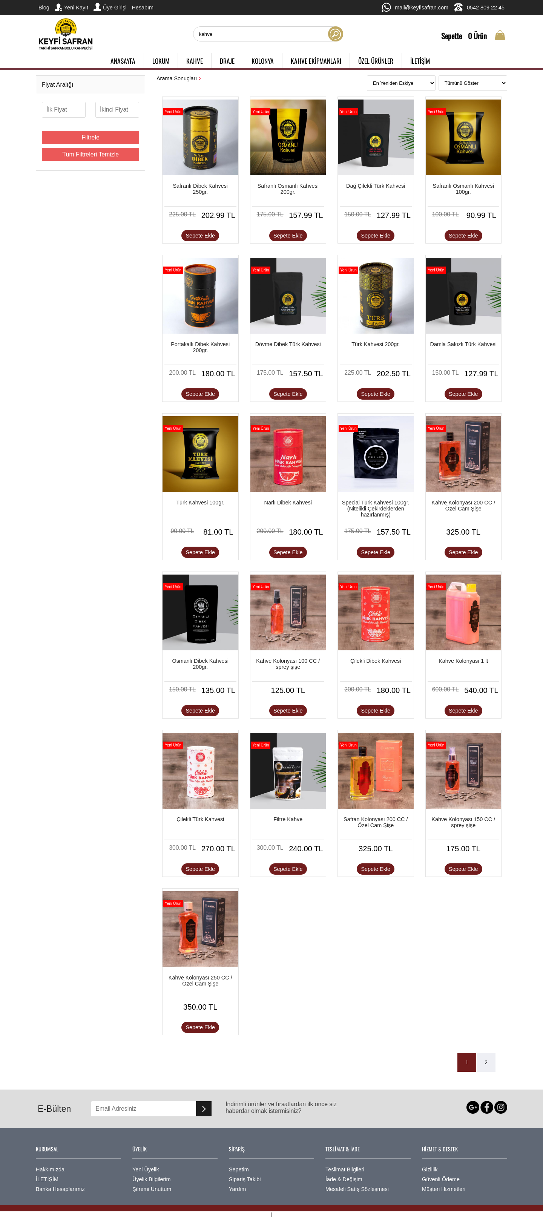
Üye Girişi (110, 7)
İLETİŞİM (420, 61)
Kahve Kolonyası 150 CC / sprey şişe (463, 822)
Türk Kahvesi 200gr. (375, 344)
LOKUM (160, 61)
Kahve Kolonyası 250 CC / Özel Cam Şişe (200, 981)
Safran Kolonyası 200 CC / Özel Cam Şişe (376, 822)
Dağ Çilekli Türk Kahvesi (375, 186)
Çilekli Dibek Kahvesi (375, 661)
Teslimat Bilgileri (344, 1169)
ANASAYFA (122, 61)
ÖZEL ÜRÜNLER (375, 61)
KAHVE (194, 61)
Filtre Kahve (287, 819)
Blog (43, 8)
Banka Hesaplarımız (60, 1189)
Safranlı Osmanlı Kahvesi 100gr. (463, 189)
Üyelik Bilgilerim (151, 1179)
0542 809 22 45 (479, 7)
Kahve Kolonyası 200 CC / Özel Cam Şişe (463, 506)
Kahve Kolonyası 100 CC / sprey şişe (288, 664)
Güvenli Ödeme (441, 1179)
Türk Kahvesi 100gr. (200, 503)
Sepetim (239, 1169)
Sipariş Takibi (245, 1179)
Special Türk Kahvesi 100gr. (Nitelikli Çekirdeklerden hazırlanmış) (376, 509)
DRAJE (227, 61)
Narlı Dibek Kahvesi (288, 503)
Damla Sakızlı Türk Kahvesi (463, 344)
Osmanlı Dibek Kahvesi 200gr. (200, 664)
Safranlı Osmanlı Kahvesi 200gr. (288, 189)
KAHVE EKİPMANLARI (316, 61)
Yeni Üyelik (145, 1169)
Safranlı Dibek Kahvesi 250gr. (200, 189)
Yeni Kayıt (71, 7)
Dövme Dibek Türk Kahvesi (288, 344)
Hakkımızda (50, 1169)
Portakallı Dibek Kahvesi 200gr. (200, 347)
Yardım (237, 1189)
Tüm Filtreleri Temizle (90, 154)
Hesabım (142, 8)
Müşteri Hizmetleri (443, 1189)
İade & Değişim (343, 1179)
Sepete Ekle (200, 236)
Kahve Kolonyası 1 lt (463, 661)
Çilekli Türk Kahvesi (200, 819)
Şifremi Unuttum (151, 1189)
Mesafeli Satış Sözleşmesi (357, 1189)
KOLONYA (263, 61)
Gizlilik (430, 1169)
